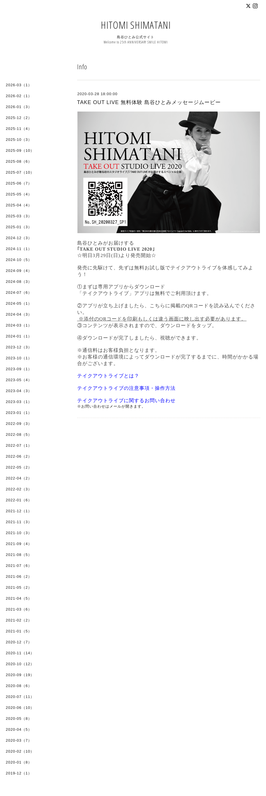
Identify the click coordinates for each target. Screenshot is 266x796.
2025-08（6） (19, 161)
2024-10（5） (19, 260)
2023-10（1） (19, 358)
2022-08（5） (19, 434)
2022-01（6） (19, 500)
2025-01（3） (19, 227)
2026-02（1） (19, 96)
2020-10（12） (20, 664)
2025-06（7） (19, 183)
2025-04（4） (19, 205)
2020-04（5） (19, 729)
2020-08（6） (19, 686)
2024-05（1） (19, 303)
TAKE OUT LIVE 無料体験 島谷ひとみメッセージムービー (149, 102)
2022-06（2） (19, 456)
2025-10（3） (19, 139)
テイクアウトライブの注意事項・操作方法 (126, 388)
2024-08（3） (19, 281)
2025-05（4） (19, 194)
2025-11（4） (19, 128)
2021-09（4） (19, 544)
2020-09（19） (20, 675)
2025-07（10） (20, 172)
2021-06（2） (19, 576)
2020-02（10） (20, 751)
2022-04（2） (19, 478)
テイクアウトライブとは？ (108, 376)
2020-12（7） (19, 642)
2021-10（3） (19, 533)
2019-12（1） (19, 773)
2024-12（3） (19, 238)
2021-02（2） (19, 620)
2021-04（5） (19, 598)
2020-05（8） (19, 718)
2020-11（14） (20, 653)
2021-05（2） (19, 587)
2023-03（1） (19, 402)
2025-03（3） (19, 216)
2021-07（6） (19, 565)
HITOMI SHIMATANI (136, 25)
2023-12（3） (19, 347)
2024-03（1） (19, 325)
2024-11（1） (19, 249)
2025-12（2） (19, 118)
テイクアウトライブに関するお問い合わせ (126, 400)
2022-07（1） (19, 445)
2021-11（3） (19, 522)
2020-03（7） (19, 740)
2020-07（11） (20, 697)
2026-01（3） (19, 107)
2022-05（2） (19, 467)
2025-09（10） (20, 150)
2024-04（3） (19, 314)
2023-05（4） (19, 380)
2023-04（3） (19, 391)
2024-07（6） (19, 292)
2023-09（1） (19, 369)
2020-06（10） (20, 707)
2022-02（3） (19, 489)
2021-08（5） (19, 555)
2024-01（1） (19, 336)
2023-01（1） (19, 413)
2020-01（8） (19, 762)
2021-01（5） (19, 631)
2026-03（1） (19, 85)
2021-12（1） (19, 511)
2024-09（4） (19, 270)
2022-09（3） (19, 423)
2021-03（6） (19, 609)
